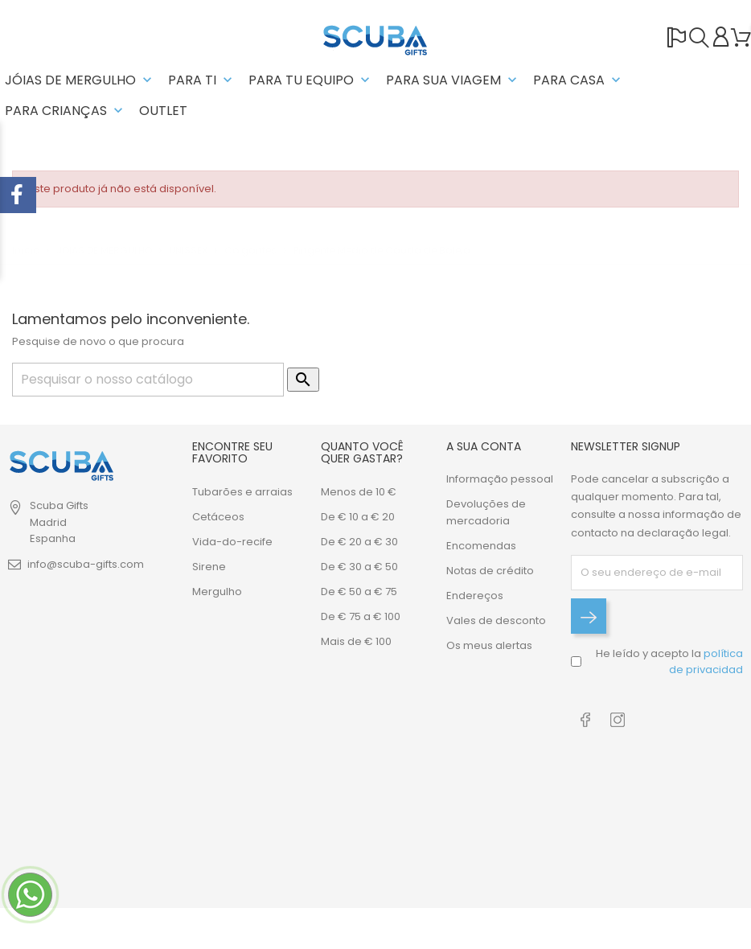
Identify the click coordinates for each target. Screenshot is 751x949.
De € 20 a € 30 (359, 541)
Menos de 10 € (358, 491)
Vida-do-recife (232, 541)
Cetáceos (218, 516)
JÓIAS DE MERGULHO (80, 80)
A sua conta (483, 446)
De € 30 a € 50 (359, 566)
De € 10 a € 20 (358, 516)
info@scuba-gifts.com (85, 564)
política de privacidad (706, 661)
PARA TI (202, 80)
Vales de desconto (496, 620)
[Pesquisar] (148, 379)
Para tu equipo (310, 80)
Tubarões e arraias (242, 491)
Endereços (474, 595)
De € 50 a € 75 (359, 591)
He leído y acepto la (669, 661)
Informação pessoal (499, 479)
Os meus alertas (489, 645)
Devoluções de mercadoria (486, 512)
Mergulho (217, 591)
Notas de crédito (490, 570)
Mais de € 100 (356, 641)
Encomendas (481, 545)
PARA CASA (578, 80)
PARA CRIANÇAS (65, 110)
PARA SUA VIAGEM (453, 80)
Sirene (209, 566)
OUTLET (163, 110)
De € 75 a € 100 (360, 616)
